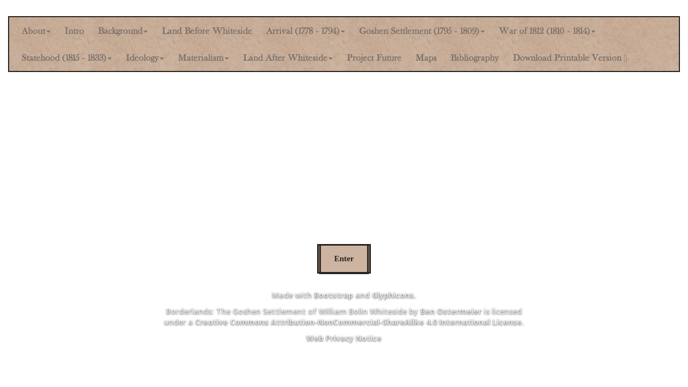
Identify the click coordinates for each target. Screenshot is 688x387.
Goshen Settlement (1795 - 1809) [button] (422, 30)
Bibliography (474, 57)
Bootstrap (333, 295)
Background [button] (123, 30)
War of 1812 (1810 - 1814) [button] (547, 30)
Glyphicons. (394, 295)
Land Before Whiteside (207, 30)
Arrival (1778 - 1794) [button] (305, 30)
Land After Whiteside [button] (288, 57)
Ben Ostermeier (451, 311)
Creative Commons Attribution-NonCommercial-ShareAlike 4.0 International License (358, 322)
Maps (425, 57)
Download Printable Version (570, 57)
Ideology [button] (145, 57)
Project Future (374, 57)
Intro (74, 30)
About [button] (36, 30)
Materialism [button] (203, 57)
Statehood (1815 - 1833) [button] (67, 57)
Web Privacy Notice (344, 338)
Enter (344, 258)
